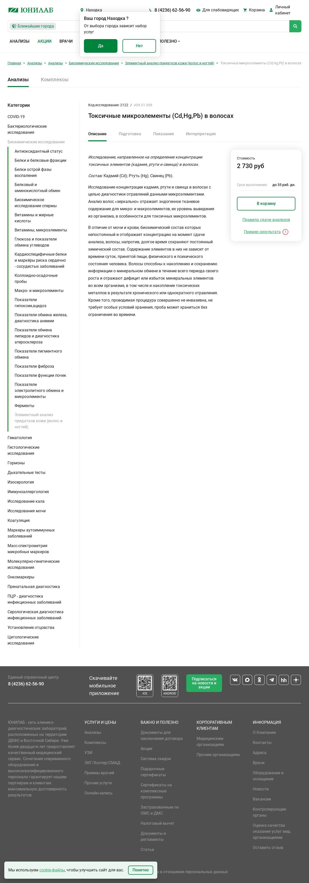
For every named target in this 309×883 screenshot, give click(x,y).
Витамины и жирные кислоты (34, 217)
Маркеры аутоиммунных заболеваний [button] (31, 533)
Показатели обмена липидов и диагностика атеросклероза (37, 336)
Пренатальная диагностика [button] (34, 586)
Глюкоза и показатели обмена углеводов (36, 242)
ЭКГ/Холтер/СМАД (102, 762)
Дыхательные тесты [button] (26, 472)
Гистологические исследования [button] (23, 450)
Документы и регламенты (153, 836)
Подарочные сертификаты (153, 771)
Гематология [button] (20, 437)
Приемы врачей (99, 772)
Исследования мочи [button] (27, 511)
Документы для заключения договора (162, 735)
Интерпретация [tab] (201, 133)
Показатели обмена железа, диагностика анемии (41, 317)
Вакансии (262, 799)
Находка (94, 10)
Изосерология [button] (21, 482)
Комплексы (55, 79)
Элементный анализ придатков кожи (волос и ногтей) (169, 63)
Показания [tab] (163, 133)
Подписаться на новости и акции (204, 683)
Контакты (262, 742)
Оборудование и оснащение (268, 775)
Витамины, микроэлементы (41, 230)
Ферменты (24, 405)
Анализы (19, 41)
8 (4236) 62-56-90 (172, 10)
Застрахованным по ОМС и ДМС (160, 810)
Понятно (141, 870)
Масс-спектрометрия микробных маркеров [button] (28, 548)
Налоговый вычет (157, 823)
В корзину (266, 203)
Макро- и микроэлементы (39, 290)
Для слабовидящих (220, 10)
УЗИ (88, 752)
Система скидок (156, 758)
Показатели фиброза (34, 366)
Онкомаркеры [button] (21, 577)
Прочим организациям (218, 754)
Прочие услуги (98, 783)
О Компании (264, 732)
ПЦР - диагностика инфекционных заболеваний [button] (34, 599)
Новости (261, 789)
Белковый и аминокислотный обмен (37, 187)
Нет (139, 45)
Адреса (259, 752)
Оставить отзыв (268, 847)
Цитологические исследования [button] (23, 640)
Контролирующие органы (269, 812)
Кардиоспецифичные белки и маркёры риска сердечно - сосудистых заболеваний (41, 260)
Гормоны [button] (16, 463)
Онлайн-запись (98, 793)
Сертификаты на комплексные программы (156, 791)
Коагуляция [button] (19, 520)
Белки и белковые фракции (40, 160)
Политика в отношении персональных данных (184, 871)
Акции (44, 41)
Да (100, 45)
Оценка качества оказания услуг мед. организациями (272, 831)
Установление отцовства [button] (31, 627)
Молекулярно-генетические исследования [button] (33, 564)
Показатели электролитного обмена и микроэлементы (39, 390)
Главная (14, 63)
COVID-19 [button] (16, 116)
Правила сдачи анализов (266, 219)
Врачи (66, 41)
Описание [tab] (97, 133)
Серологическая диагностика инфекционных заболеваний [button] (36, 614)
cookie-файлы (52, 870)
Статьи (147, 849)
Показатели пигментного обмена (38, 354)
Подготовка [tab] (130, 133)
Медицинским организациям (210, 741)
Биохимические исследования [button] (36, 142)
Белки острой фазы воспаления (33, 172)
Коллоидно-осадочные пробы (36, 278)
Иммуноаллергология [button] (28, 491)
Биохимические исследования (94, 63)
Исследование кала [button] (26, 501)
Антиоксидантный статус (39, 151)
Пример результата (262, 231)
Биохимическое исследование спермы (36, 202)
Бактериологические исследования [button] (27, 129)
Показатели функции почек (40, 375)
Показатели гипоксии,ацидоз (30, 302)
